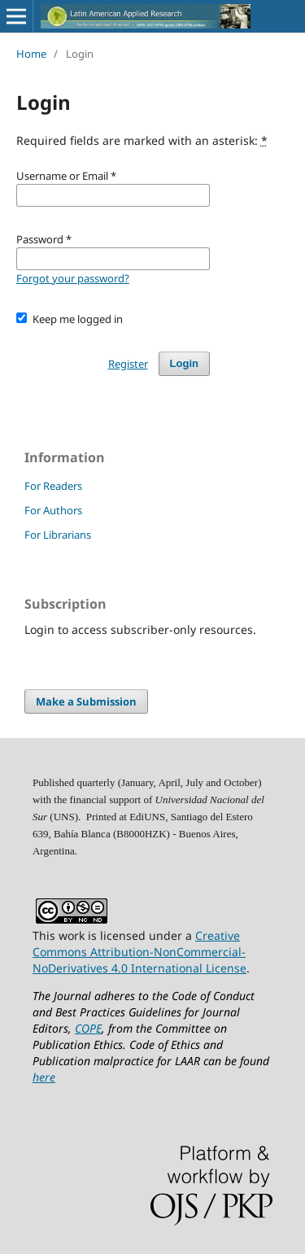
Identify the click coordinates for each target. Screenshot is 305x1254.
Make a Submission (86, 701)
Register (128, 363)
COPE (88, 1028)
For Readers (53, 485)
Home (31, 53)
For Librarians (57, 534)
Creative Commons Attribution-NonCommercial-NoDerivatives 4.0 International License (139, 952)
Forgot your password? (72, 278)
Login (184, 363)
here (44, 1077)
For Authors (53, 510)
